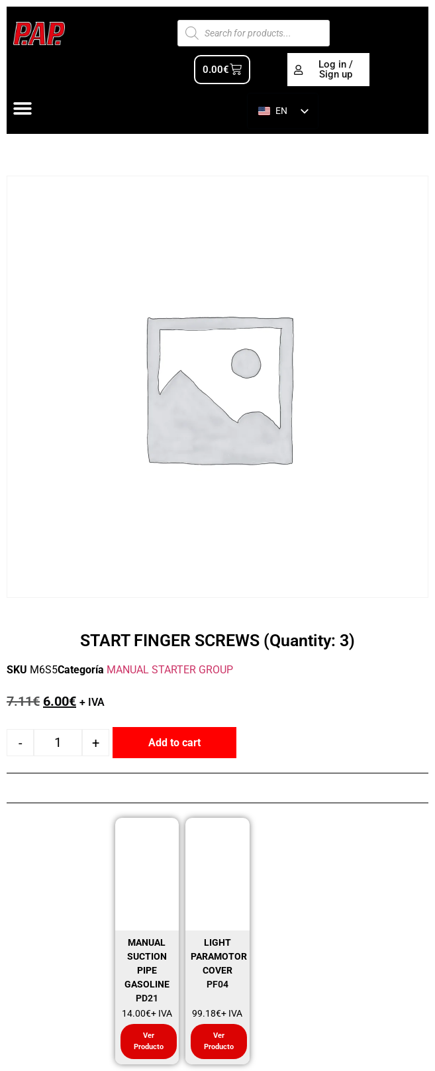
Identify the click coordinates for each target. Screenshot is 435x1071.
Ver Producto (149, 1041)
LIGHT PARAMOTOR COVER (219, 956)
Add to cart (174, 742)
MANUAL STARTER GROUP (170, 669)
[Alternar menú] (22, 109)
